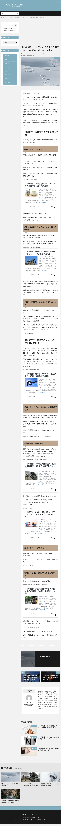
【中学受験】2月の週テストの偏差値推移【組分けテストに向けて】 (48, 749)
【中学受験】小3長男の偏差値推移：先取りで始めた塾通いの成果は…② (48, 727)
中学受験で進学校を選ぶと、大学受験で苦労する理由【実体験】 (50, 784)
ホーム (24, 816)
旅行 (6, 60)
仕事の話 (7, 80)
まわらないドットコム (35, 820)
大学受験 (7, 64)
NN (14, 28)
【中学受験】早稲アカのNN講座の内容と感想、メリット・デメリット (48, 738)
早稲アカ (5, 30)
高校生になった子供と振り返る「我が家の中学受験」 (10, 784)
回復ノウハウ (8, 72)
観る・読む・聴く (9, 84)
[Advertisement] (40, 34)
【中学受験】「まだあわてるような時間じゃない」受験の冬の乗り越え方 (30, 17)
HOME (4, 17)
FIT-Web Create (30, 822)
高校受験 (7, 55)
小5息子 (33, 55)
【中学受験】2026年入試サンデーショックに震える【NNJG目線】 (10, 803)
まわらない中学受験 (26, 55)
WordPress (45, 822)
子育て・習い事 (9, 76)
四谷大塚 (10, 28)
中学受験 (10, 17)
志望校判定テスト (12, 30)
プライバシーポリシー (33, 816)
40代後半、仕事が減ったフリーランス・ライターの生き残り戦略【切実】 (30, 785)
